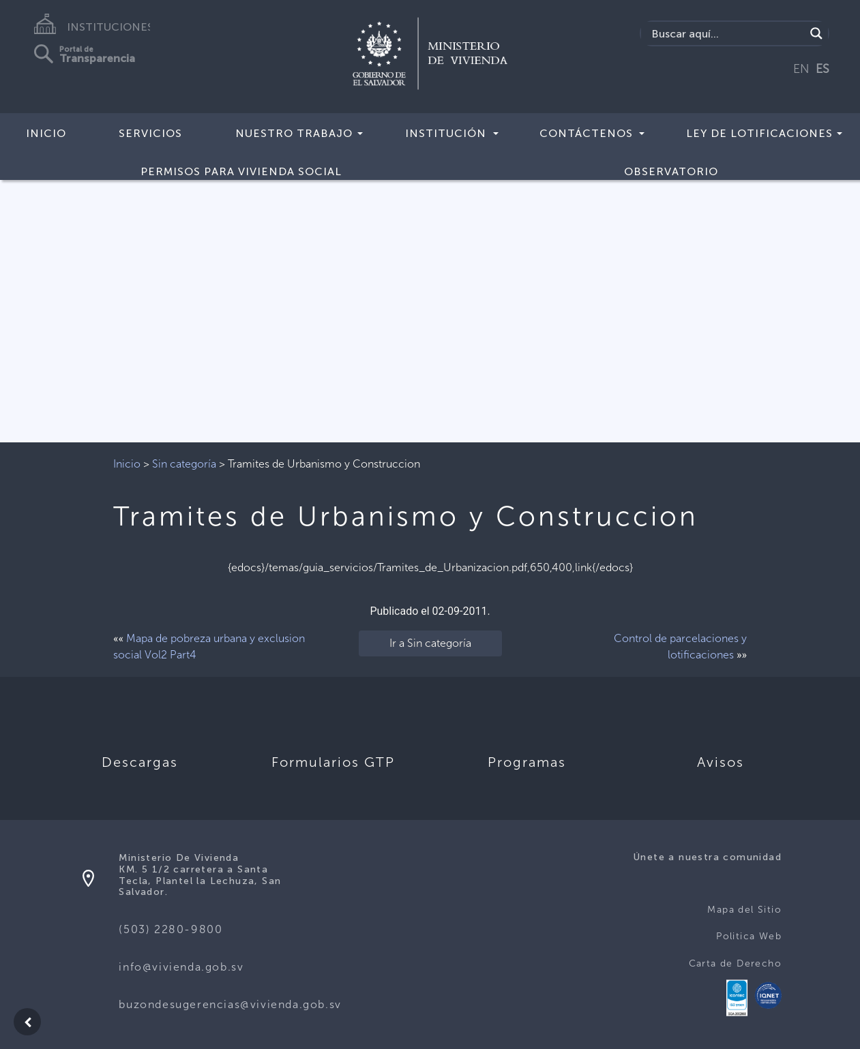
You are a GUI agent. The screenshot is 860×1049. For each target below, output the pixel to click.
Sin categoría (184, 463)
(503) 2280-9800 (170, 929)
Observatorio (671, 171)
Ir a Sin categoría (430, 643)
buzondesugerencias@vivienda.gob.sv (230, 1004)
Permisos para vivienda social (241, 171)
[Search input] (726, 33)
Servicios (150, 133)
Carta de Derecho (735, 963)
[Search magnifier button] (816, 33)
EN (801, 68)
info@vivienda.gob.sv (181, 966)
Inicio (46, 133)
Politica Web (749, 936)
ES (822, 68)
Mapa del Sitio (744, 909)
